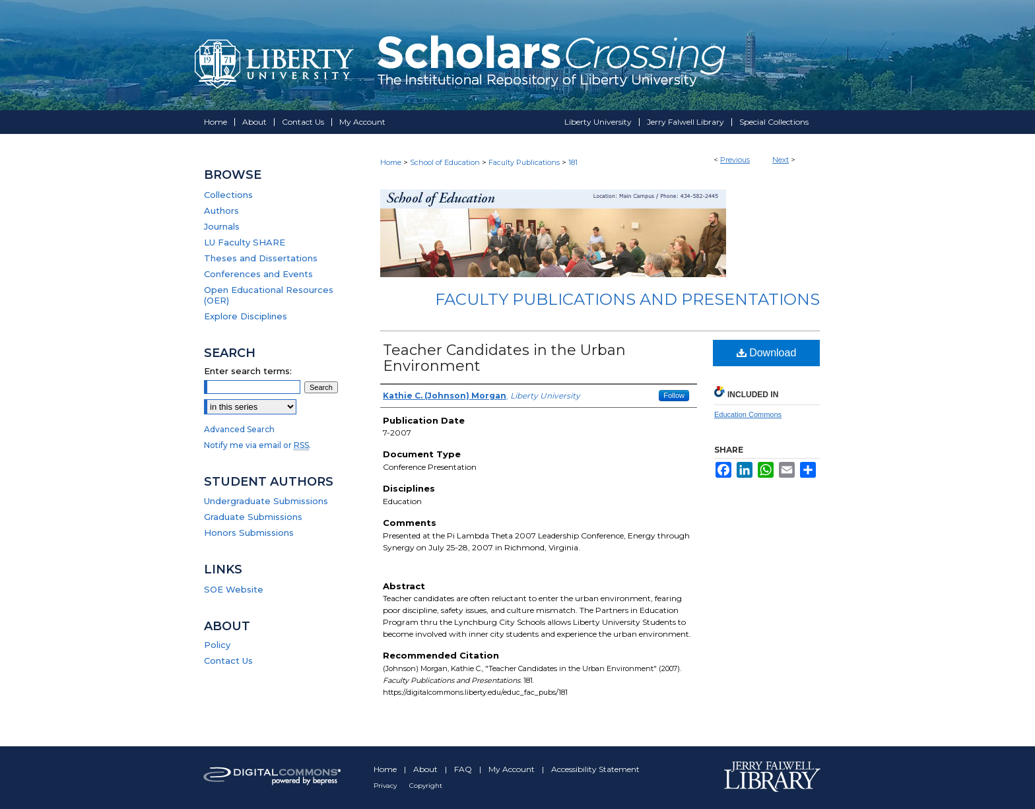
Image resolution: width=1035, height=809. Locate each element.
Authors (221, 210)
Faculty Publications (524, 162)
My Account (512, 769)
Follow (673, 395)
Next (780, 159)
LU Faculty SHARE (244, 242)
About (426, 769)
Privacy (386, 785)
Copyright (425, 785)
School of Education (445, 162)
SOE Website (233, 589)
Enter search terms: (248, 371)
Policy (217, 644)
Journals (222, 226)
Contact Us (228, 660)
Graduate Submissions (253, 516)
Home (390, 162)
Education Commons (748, 414)
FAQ (464, 769)
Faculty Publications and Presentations (627, 299)
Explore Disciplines (245, 316)
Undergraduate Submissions (266, 501)
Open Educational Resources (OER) (268, 295)
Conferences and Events (258, 274)
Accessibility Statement (595, 769)
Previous (735, 159)
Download (767, 352)
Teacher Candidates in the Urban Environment (504, 358)
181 (573, 162)
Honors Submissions (249, 532)
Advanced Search (239, 429)
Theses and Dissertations (260, 258)
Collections (228, 194)
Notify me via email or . (257, 445)
